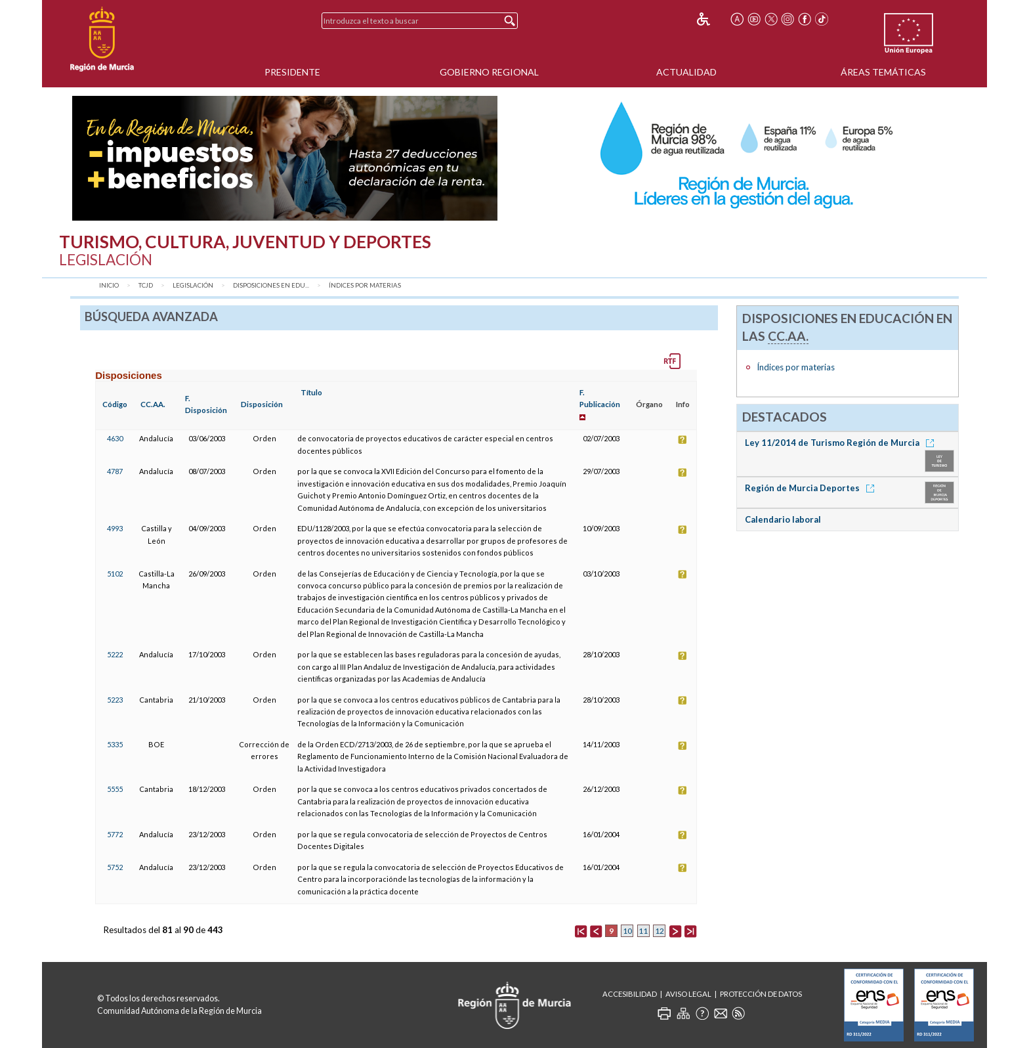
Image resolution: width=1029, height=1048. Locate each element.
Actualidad (686, 71)
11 (643, 931)
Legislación (193, 285)
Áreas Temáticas (883, 71)
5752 (115, 867)
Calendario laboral (783, 519)
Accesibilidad (629, 994)
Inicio (109, 285)
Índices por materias (365, 285)
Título (311, 392)
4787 (115, 471)
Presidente (292, 71)
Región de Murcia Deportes (812, 488)
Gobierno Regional (489, 71)
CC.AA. (152, 404)
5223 (115, 699)
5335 (115, 744)
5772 (115, 834)
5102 (115, 573)
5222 (115, 654)
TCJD (145, 285)
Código (114, 404)
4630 (115, 438)
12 (659, 931)
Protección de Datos (761, 994)
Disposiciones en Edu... (271, 285)
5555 (115, 789)
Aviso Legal (688, 994)
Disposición (262, 404)
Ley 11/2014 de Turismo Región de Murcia (841, 442)
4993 (115, 528)
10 (627, 931)
